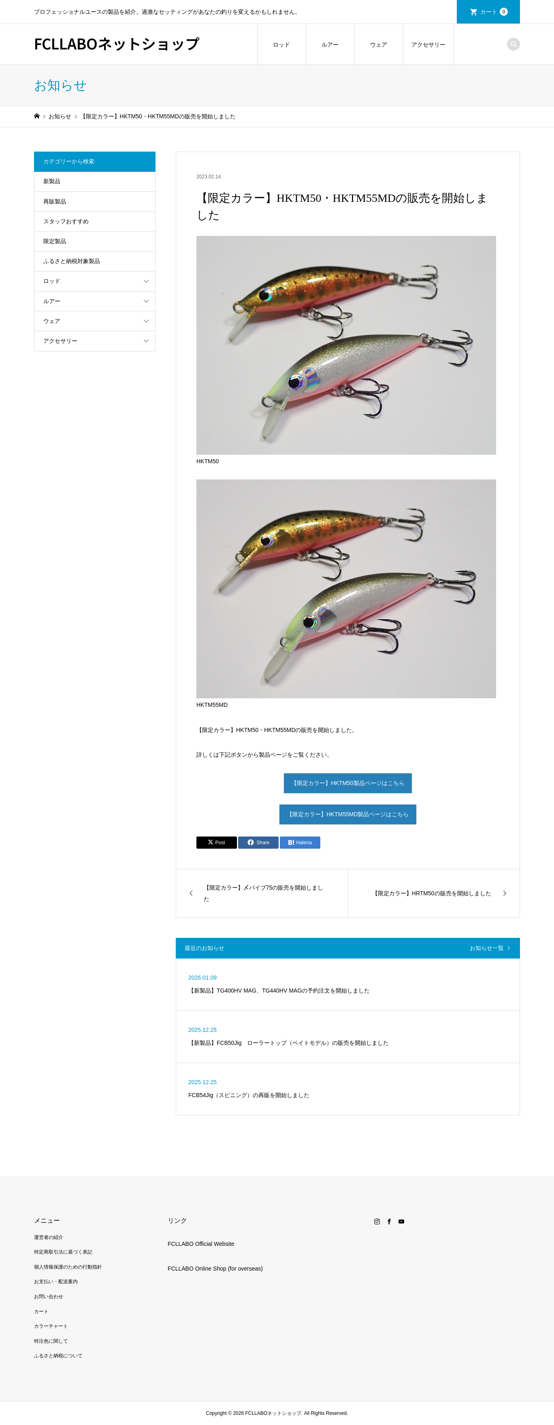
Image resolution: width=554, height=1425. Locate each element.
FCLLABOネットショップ (117, 42)
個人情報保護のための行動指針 (68, 1267)
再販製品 (54, 201)
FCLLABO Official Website (201, 1244)
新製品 (51, 181)
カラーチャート (51, 1326)
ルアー (330, 44)
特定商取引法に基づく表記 (63, 1252)
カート (494, 12)
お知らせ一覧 (487, 948)
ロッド (281, 44)
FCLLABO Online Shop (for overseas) (215, 1268)
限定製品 (54, 241)
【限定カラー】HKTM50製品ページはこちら (347, 783)
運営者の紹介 (48, 1237)
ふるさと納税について (58, 1356)
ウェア (378, 44)
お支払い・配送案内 (56, 1281)
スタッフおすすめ (66, 221)
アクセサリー (428, 44)
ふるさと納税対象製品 (71, 261)
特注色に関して (51, 1341)
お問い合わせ (48, 1296)
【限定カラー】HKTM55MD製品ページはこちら (348, 814)
